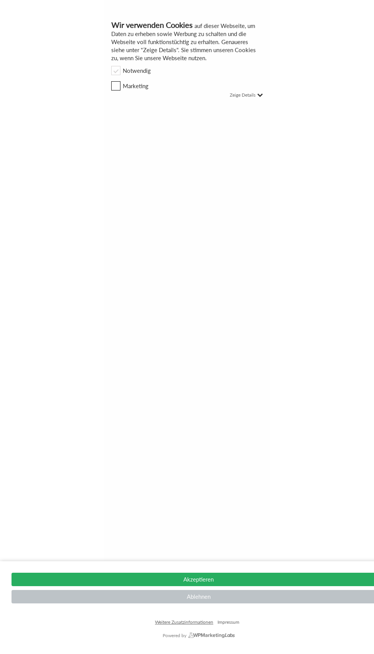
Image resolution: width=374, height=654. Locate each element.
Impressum (228, 622)
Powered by (174, 635)
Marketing (129, 85)
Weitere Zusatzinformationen (184, 622)
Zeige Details (246, 95)
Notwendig (131, 70)
